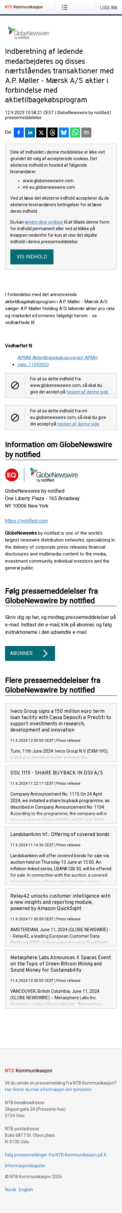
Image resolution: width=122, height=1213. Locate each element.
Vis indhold (32, 257)
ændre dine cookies (44, 222)
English (26, 1189)
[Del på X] (41, 133)
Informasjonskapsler (25, 1165)
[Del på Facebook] (19, 133)
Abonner (30, 653)
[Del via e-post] (86, 133)
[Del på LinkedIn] (30, 133)
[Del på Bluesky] (64, 133)
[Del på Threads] (53, 133)
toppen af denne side (87, 391)
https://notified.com (26, 521)
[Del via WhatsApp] (75, 133)
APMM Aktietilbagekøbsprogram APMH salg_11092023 (58, 361)
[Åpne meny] (66, 7)
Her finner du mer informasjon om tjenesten (48, 1089)
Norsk (10, 1189)
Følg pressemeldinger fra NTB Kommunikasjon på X (55, 1154)
